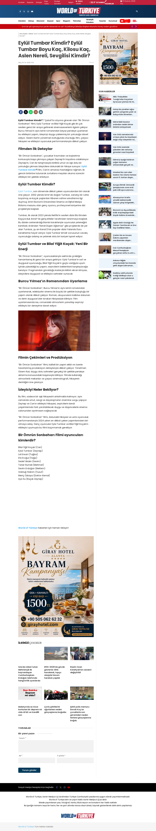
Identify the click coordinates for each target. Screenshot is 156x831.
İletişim (70, 2)
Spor (58, 21)
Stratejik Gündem (90, 20)
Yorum (22, 738)
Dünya (31, 21)
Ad (20, 755)
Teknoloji (77, 21)
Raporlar (30, 2)
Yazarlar (102, 21)
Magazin (66, 21)
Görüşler (39, 2)
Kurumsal (113, 21)
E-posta (61, 755)
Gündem (22, 21)
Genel (91, 62)
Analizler (21, 2)
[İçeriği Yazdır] (41, 112)
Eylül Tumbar (25, 191)
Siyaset (50, 21)
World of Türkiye (26, 826)
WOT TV (124, 21)
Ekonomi (40, 21)
